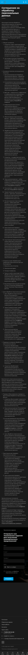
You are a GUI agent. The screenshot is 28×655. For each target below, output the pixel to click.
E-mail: (5, 552)
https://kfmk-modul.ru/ (14, 185)
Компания (4, 619)
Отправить (8, 578)
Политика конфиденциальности (10, 649)
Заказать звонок (7, 633)
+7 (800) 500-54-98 (9, 632)
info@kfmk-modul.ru (10, 428)
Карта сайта (5, 629)
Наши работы (5, 624)
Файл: (5, 564)
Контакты (4, 627)
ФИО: (5, 545)
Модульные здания (7, 622)
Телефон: (6, 558)
